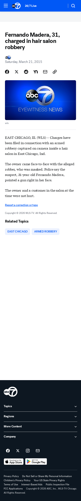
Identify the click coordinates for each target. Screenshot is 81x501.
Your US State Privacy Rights (49, 480)
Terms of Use (11, 484)
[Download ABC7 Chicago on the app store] (14, 461)
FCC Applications (13, 488)
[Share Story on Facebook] (7, 71)
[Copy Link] (54, 71)
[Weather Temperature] (60, 6)
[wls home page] (10, 392)
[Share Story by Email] (45, 71)
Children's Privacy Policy (17, 480)
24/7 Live (31, 6)
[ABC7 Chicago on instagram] (28, 451)
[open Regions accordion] (40, 416)
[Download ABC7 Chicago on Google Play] (36, 461)
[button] (5, 5)
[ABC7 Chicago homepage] (16, 5)
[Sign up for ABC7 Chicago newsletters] (38, 451)
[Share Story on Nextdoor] (35, 71)
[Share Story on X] (16, 71)
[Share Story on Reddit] (26, 71)
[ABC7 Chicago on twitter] (18, 451)
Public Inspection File (57, 484)
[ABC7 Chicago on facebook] (8, 451)
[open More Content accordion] (40, 426)
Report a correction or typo (21, 205)
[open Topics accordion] (40, 406)
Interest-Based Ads (31, 484)
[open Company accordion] (40, 437)
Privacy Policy (11, 476)
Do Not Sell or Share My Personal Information (47, 476)
